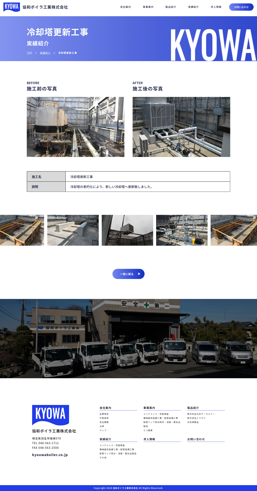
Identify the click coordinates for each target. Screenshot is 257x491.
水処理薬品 (193, 422)
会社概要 (104, 422)
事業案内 (148, 7)
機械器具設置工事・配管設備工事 (160, 418)
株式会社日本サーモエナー (201, 413)
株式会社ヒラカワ (196, 418)
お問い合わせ (241, 7)
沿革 (102, 426)
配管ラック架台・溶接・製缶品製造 (118, 453)
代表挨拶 (104, 418)
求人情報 (216, 7)
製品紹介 (170, 7)
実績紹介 (193, 7)
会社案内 (125, 7)
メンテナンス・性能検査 (156, 413)
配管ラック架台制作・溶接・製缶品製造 (161, 424)
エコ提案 (148, 430)
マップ (103, 430)
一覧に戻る (130, 274)
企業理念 (104, 413)
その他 (103, 457)
